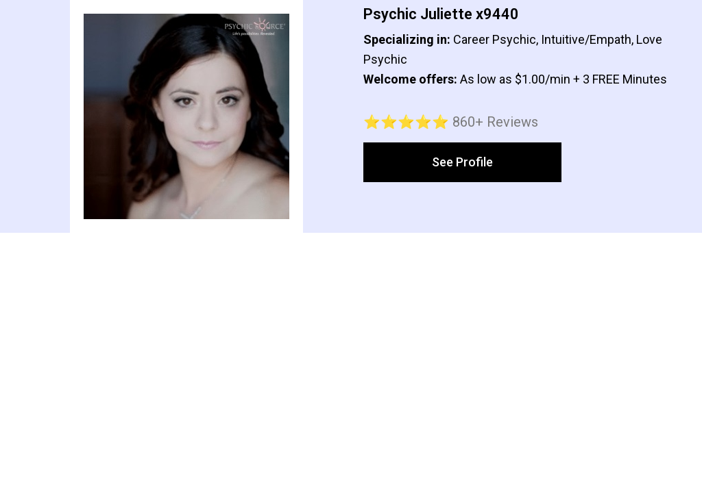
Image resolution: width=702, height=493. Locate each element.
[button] (462, 162)
